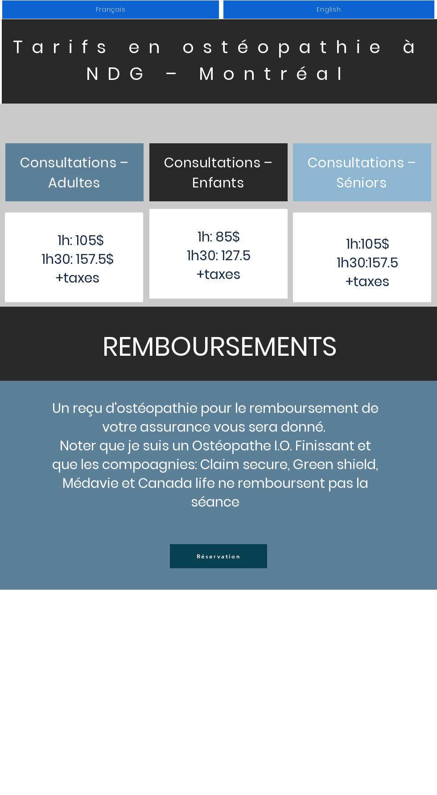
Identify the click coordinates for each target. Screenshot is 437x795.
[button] (110, 9)
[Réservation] (218, 556)
